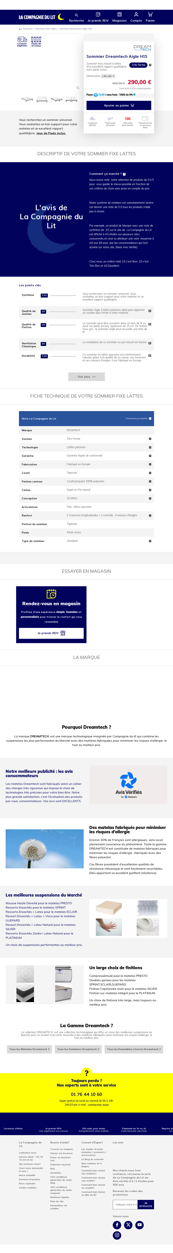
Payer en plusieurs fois (60, 1159)
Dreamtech (73, 430)
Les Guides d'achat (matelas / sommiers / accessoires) (93, 1152)
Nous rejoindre (27, 1183)
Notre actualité (27, 1175)
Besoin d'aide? (59, 1142)
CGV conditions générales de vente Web (61, 1179)
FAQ (52, 1168)
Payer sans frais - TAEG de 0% (110, 95)
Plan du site (56, 1201)
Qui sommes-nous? (30, 1164)
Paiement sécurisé (60, 1164)
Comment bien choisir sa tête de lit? (93, 1193)
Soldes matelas (27, 1187)
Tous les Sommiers (78, 1049)
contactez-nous (98, 1105)
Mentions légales (59, 1197)
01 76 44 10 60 (86, 1094)
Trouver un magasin (61, 1149)
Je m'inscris (145, 1204)
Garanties (55, 1172)
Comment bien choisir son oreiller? (93, 1179)
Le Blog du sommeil (92, 1159)
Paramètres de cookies (58, 1207)
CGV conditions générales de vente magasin (61, 1190)
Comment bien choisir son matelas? (93, 1172)
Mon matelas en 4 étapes (91, 1165)
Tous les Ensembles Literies (134, 1049)
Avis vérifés (120, 1181)
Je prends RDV (51, 634)
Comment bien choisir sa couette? (93, 1186)
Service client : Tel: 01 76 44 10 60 (31, 1158)
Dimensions (93, 76)
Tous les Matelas (29, 1049)
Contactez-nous (28, 1152)
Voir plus (87, 377)
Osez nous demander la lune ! (31, 1170)
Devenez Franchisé (29, 1179)
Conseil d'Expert (92, 1142)
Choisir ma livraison (61, 1153)
